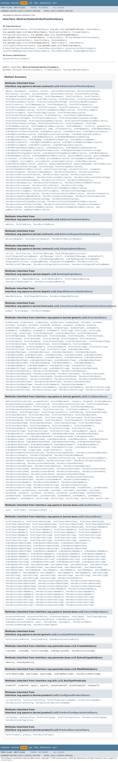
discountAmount (40, 94)
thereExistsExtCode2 (93, 374)
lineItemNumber (74, 126)
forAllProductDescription (71, 113)
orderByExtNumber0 (39, 363)
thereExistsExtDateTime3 (76, 382)
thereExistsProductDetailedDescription (62, 193)
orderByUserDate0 (56, 439)
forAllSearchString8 (41, 540)
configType (11, 717)
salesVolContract (78, 169)
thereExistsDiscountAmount (19, 177)
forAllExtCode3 (13, 338)
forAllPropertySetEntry (54, 412)
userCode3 (81, 490)
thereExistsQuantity (98, 193)
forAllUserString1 (81, 428)
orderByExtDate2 (53, 357)
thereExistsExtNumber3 (44, 387)
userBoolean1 (84, 487)
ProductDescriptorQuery (50, 48)
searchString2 (30, 575)
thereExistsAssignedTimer (60, 453)
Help (54, 3)
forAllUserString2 (15, 431)
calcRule (33, 91)
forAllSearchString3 (16, 537)
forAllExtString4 (56, 349)
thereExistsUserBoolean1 (69, 463)
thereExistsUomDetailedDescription (74, 207)
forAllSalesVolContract (50, 123)
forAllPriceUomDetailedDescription (56, 110)
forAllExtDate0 (51, 338)
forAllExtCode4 (32, 338)
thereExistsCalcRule (65, 172)
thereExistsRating (15, 463)
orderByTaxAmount (98, 153)
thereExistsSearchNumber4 (79, 591)
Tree (36, 3)
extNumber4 (53, 330)
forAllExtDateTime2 (99, 341)
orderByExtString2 (15, 368)
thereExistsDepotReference (63, 296)
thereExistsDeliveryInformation (22, 174)
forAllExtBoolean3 (15, 336)
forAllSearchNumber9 (16, 535)
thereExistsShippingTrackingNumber (90, 264)
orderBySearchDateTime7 (46, 548)
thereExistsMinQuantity (18, 183)
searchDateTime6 (53, 567)
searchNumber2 (67, 570)
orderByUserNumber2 (87, 444)
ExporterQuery (41, 40)
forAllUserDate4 (93, 420)
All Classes (58, 8)
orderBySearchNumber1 (70, 551)
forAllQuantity (53, 115)
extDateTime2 (45, 328)
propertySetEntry (53, 450)
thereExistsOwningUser (45, 625)
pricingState (42, 161)
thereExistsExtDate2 (16, 379)
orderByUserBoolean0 (63, 434)
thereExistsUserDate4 (42, 474)
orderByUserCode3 (35, 439)
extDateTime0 (12, 328)
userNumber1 (79, 496)
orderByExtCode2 (53, 355)
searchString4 (65, 575)
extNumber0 (92, 328)
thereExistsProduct (43, 735)
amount (8, 91)
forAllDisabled (60, 407)
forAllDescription (46, 99)
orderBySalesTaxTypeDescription (22, 153)
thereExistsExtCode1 (69, 374)
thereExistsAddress (43, 224)
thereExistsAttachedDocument (92, 453)
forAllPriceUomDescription (19, 110)
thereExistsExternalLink (61, 458)
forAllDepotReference (35, 296)
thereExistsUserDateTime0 (70, 474)
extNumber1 (11, 330)
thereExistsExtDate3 (41, 379)
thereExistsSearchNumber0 (52, 589)
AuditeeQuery (93, 29)
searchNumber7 (47, 573)
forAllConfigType (46, 717)
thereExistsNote (35, 460)
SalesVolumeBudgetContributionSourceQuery (26, 51)
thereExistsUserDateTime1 (19, 477)
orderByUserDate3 (14, 442)
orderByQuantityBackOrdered (81, 148)
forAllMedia (97, 409)
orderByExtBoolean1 (15, 352)
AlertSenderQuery (38, 29)
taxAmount (95, 169)
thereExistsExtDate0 (65, 376)
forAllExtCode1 (76, 336)
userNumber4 (27, 498)
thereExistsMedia (14, 460)
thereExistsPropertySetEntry (89, 460)
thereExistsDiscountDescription (54, 177)
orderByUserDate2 (98, 439)
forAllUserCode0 (14, 417)
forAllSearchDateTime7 (17, 527)
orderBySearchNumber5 (68, 554)
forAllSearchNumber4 (89, 529)
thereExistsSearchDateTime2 (85, 581)
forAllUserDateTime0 (16, 423)
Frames (33, 8)
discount (25, 94)
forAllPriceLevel (47, 107)
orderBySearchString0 (93, 556)
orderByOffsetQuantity (56, 139)
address (9, 224)
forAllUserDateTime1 (41, 423)
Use (30, 3)
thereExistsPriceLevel (17, 185)
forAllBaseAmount (54, 96)
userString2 (72, 498)
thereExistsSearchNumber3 (49, 591)
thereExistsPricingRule (46, 191)
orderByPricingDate (15, 145)
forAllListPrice (14, 104)
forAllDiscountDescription (19, 102)
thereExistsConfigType (94, 717)
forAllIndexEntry (14, 521)
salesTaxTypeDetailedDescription (23, 169)
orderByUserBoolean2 (16, 436)
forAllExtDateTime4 (39, 344)
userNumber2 (94, 496)
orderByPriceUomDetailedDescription (82, 142)
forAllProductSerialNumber (61, 700)
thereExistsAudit (38, 510)
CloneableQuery (80, 32)
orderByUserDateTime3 (17, 444)
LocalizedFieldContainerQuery (19, 45)
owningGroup (50, 622)
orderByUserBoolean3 (41, 436)
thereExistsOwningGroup (18, 625)
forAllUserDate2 (53, 420)
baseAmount (20, 91)
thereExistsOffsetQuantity (47, 183)
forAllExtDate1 (69, 338)
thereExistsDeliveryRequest (67, 239)
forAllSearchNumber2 (41, 529)
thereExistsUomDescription (38, 207)
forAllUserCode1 (33, 417)
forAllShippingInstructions (70, 253)
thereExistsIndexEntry (70, 578)
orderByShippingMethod (51, 259)
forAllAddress (23, 224)
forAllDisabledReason (82, 407)
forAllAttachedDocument (18, 407)
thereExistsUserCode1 (42, 469)
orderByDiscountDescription (20, 134)
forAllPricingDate (87, 110)
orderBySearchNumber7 (17, 556)
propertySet (35, 450)
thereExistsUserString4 (46, 487)
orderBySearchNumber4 (42, 554)
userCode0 (43, 490)
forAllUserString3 (37, 431)
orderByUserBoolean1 (87, 434)
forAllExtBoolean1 (65, 333)
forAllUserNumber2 (83, 426)
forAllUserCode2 (53, 417)
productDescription (85, 161)
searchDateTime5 (33, 567)
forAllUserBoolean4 (85, 415)
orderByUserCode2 (14, 439)
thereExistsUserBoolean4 (76, 466)
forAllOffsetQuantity (81, 104)
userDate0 (10, 493)
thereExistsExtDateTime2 (47, 382)
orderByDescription (50, 131)
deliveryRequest (14, 239)
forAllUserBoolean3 (62, 415)
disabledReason (103, 401)
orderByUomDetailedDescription (49, 156)
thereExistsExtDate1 (89, 376)
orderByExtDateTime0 (16, 360)
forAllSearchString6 (89, 537)
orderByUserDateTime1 (63, 442)
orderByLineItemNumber (17, 137)
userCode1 (56, 490)
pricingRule (27, 161)
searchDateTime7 (73, 567)
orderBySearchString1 (17, 559)
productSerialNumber (89, 700)
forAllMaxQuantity (35, 104)
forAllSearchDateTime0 (38, 521)
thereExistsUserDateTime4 (19, 479)
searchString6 (100, 575)
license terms (6, 760)
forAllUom (91, 123)
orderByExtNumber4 (37, 365)
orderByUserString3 (15, 450)
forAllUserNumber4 (37, 428)
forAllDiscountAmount (89, 99)
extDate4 (91, 325)
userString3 (87, 498)
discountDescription (62, 94)
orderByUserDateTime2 (89, 442)
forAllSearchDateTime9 (71, 527)
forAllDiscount (67, 99)
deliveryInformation (88, 91)
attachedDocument (60, 401)
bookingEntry (12, 279)
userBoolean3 (12, 490)
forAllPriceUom (90, 107)
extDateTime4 (77, 328)
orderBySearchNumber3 (17, 554)
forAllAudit (19, 510)
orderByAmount (81, 129)
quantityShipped (82, 164)
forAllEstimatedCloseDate (83, 102)
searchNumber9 (82, 573)
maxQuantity (103, 126)
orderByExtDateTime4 (16, 363)
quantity (42, 164)
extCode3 (21, 325)
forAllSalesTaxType (15, 121)
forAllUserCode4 (93, 417)
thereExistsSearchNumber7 (79, 594)
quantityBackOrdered (60, 164)
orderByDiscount (72, 131)
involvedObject (79, 431)
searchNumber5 (13, 573)
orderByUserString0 (39, 447)
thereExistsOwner (82, 622)
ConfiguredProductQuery (15, 35)
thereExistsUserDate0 (42, 471)
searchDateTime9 (14, 570)
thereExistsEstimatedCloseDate (22, 180)
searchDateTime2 (79, 564)
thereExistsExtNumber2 (17, 387)
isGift (58, 256)
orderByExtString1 (81, 365)
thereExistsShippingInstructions (51, 264)
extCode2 (10, 325)
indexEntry (84, 540)
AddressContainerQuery (15, 29)
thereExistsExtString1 (17, 390)
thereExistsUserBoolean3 (47, 466)
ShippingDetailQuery (85, 51)
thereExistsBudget (41, 311)
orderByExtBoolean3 (62, 352)
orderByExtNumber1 (61, 363)
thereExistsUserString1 (46, 485)
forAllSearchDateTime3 (17, 524)
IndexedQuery (76, 43)
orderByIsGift (95, 256)
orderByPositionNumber (82, 139)
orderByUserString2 (85, 447)
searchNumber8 (65, 573)
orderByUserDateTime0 (38, 442)
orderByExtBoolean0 (78, 349)
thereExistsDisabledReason (68, 455)
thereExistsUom (13, 207)
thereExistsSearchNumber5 (19, 594)
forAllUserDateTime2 (65, 423)
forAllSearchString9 (65, 540)
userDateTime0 (76, 493)
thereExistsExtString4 (98, 390)
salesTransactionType (55, 169)
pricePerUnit (26, 158)
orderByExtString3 (37, 368)
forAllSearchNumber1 (16, 529)
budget (8, 311)
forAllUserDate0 (14, 420)
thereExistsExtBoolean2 (46, 371)
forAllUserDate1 (33, 420)
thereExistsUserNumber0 (48, 479)
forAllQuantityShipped (17, 118)
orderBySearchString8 (93, 562)
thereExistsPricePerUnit (45, 185)
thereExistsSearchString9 (79, 605)
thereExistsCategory (16, 455)
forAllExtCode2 (95, 336)
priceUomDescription (58, 158)
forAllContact (91, 96)
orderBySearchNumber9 (68, 556)
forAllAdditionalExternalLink (68, 404)
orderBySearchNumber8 (42, 556)
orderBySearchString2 (42, 559)
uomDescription (13, 209)
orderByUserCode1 (84, 436)
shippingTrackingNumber (62, 261)
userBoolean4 (29, 490)
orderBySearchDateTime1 (46, 543)
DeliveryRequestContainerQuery (82, 37)
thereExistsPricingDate (18, 191)
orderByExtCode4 (93, 355)
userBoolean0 (68, 487)
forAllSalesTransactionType (20, 123)
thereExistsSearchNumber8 (19, 597)
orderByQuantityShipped (18, 150)
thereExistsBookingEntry (18, 282)
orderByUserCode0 (63, 436)
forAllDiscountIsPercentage (52, 102)
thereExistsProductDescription (22, 193)
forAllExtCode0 (57, 336)
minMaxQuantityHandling (18, 129)
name (50, 129)
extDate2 (68, 325)
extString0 (67, 330)
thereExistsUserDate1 (68, 471)
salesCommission (102, 164)
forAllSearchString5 (65, 537)
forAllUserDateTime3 (89, 423)
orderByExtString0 (59, 365)
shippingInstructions (17, 261)
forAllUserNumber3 (15, 428)
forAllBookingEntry (51, 279)
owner (38, 622)
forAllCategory (41, 407)
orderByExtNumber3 (15, 365)
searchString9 (47, 578)
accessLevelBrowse (15, 616)
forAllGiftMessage (43, 253)
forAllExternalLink (53, 409)
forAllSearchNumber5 (16, 532)
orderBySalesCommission (46, 150)
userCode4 (94, 490)
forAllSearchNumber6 (41, 532)
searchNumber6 (30, 573)
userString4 (102, 498)
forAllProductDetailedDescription (24, 115)
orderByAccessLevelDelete (70, 619)
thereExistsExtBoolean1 (18, 371)
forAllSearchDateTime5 (71, 524)
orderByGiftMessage (75, 256)
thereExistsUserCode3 (93, 469)
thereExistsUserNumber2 (18, 482)
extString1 (81, 330)
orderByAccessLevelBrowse (40, 619)
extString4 (25, 333)
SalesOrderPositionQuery (16, 58)
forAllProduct (13, 735)
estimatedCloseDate (15, 96)
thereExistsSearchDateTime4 (53, 583)
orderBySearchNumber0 (44, 551)
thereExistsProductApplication (78, 191)
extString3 (11, 333)
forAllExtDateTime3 (15, 344)
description (11, 94)
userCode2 (68, 490)
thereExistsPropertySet (58, 460)
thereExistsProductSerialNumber (53, 703)
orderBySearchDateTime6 (18, 548)
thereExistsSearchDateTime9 (20, 589)
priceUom (40, 158)
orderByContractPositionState (21, 131)
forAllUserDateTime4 (16, 426)
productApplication (62, 161)
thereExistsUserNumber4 (74, 482)
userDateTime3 (30, 496)
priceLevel (11, 158)
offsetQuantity (63, 129)
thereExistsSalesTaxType (65, 199)
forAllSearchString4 (41, 537)
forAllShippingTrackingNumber (21, 256)
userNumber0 (64, 496)
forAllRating (76, 412)
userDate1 (23, 493)
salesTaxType (46, 166)
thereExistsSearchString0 (79, 597)
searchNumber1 (50, 570)
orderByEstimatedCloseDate (86, 134)
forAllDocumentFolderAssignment (22, 409)
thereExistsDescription (55, 174)
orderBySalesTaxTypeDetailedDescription (65, 153)
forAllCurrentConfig (34, 700)
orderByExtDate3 (73, 357)
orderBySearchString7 (68, 562)
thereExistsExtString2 (44, 390)
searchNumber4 (102, 570)
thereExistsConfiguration (19, 720)
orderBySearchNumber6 (93, 554)
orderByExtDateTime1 (41, 360)
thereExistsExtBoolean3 (74, 371)
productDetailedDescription (20, 164)
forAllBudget (22, 311)
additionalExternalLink (18, 401)
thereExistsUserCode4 (17, 471)
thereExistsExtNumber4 (71, 387)
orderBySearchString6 (42, 562)
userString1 (57, 498)
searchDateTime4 (14, 567)
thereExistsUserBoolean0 (40, 463)
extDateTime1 (29, 328)
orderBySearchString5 (17, 562)
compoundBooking (30, 279)
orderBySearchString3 (68, 559)
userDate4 (61, 493)
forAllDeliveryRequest (37, 239)
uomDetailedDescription (36, 209)
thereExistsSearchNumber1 (82, 589)
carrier (9, 253)
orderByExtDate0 (14, 357)
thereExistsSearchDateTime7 (53, 586)
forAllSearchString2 (89, 535)
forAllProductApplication (41, 113)
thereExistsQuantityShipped (58, 196)
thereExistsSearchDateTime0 (20, 581)
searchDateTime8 (93, 567)
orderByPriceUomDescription (45, 142)
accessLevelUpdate (59, 616)
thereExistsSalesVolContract (59, 204)
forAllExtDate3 (13, 341)
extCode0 (85, 322)
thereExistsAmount (15, 172)
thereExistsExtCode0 (44, 374)
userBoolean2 (101, 487)
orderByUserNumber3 (15, 447)
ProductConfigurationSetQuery (19, 48)
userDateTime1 (94, 493)
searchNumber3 (85, 570)
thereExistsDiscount (81, 174)
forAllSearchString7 (16, 540)
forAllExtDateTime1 (76, 341)
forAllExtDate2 (88, 338)
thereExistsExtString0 (98, 387)
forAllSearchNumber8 (89, 532)
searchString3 (47, 575)
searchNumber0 (32, 570)
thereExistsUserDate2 (93, 471)
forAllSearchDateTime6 (98, 524)
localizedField (39, 639)
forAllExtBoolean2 (87, 333)
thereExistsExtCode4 (41, 376)
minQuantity (39, 129)
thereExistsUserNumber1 (76, 479)
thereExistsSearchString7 (19, 605)
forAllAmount (36, 96)
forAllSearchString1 (65, 535)
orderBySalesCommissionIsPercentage (81, 150)
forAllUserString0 (59, 428)
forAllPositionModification (20, 107)
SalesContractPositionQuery (80, 48)
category (76, 401)
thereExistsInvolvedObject (91, 458)
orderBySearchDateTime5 (74, 546)
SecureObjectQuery (61, 51)
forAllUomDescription (17, 126)
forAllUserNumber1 (61, 426)
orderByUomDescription (17, 156)
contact (44, 91)
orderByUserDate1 (77, 439)
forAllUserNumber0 (39, 426)
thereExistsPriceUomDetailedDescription (65, 188)
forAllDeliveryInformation (19, 99)
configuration (26, 717)
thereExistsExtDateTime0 (91, 379)
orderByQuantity (54, 148)
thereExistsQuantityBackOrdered (22, 196)
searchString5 (82, 575)
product (27, 735)
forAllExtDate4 (32, 341)
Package (15, 3)
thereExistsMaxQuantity (79, 180)
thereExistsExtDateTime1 (18, 382)
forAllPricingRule (15, 113)
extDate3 (79, 325)
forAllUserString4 (59, 431)
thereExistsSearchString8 (49, 605)
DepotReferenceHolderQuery (17, 40)
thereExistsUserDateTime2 (49, 477)
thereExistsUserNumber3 (46, 482)
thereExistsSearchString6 (79, 602)
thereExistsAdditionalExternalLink (24, 453)
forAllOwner (77, 616)
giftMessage (46, 256)
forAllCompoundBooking (77, 279)
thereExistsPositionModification (83, 183)
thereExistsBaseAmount (39, 172)
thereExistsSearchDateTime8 (85, 586)
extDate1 (56, 325)
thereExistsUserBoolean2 (18, 466)
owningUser (64, 622)
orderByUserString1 (62, 447)
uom (97, 207)
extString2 (95, 330)
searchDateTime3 (98, 564)
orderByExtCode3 (73, 355)
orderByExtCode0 (14, 355)
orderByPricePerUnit (16, 142)
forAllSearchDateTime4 (44, 524)
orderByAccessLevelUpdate (19, 622)
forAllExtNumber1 (82, 344)
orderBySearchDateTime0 (18, 543)
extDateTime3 (61, 328)
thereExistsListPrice (53, 180)
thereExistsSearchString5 (49, 602)
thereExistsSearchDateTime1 (53, 581)
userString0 (42, 498)
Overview (5, 3)
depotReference (13, 296)
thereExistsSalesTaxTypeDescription (25, 201)
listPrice (89, 126)
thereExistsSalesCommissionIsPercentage (27, 199)
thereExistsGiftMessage (18, 264)
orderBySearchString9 (17, 564)
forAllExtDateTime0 (53, 341)
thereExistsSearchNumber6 (49, 594)
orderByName (35, 139)
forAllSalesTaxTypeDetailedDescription (86, 121)
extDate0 (44, 325)
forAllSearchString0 (41, 535)
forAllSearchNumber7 (65, 532)
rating (68, 450)
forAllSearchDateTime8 (44, 527)
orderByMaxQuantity (42, 137)
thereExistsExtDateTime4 (18, 384)
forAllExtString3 (35, 349)
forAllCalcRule (74, 96)
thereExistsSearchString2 (49, 600)
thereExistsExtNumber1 (73, 384)
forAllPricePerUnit (69, 107)
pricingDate (11, 161)
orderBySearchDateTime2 (74, 543)
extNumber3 (39, 330)
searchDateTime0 (39, 564)
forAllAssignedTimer (98, 404)
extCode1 (97, 322)
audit (8, 510)
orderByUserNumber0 (41, 444)
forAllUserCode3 (73, 417)
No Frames (43, 8)
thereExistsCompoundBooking (49, 282)
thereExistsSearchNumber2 (19, 591)
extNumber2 (25, 330)
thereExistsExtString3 (71, 390)
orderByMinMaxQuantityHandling (72, 137)
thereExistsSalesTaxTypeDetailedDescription (71, 201)
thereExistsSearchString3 (79, 600)
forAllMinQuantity (57, 104)
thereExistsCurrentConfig (19, 703)
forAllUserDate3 (73, 420)
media (93, 431)
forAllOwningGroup (96, 616)
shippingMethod (39, 261)
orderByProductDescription (67, 145)
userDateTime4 (47, 496)
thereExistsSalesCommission (90, 196)
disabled (87, 401)
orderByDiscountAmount (95, 131)
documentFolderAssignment (19, 404)
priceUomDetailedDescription (87, 158)
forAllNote (11, 412)
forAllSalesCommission (44, 118)
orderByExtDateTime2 (65, 360)
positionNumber (102, 156)
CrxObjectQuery (55, 37)
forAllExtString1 (98, 347)
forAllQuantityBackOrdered (77, 115)
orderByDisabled (14, 434)
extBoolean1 (27, 322)
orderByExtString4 (59, 368)
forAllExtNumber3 (35, 347)
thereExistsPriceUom (72, 185)
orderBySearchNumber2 (96, 551)
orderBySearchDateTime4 (46, 546)
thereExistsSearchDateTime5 (85, 583)
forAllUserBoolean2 (39, 415)
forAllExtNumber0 (61, 344)
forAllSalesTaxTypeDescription (45, 121)
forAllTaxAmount (74, 123)
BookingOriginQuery (59, 32)
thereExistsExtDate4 (65, 379)
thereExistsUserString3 (18, 487)
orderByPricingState (40, 145)
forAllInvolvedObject (77, 409)
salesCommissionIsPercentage (21, 166)
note (100, 431)
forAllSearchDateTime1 (65, 521)
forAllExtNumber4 (56, 347)
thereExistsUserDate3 (17, 474)
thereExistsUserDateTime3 (79, 477)
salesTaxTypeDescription (68, 166)
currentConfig (13, 700)
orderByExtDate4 (93, 357)
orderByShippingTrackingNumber (82, 259)
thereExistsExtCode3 (16, 376)
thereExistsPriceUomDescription (22, 188)
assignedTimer (40, 401)
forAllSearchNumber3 (65, 529)
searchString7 (13, 578)
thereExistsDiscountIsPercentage (92, 177)
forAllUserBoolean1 (15, 415)
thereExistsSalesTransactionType (23, 204)
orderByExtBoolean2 (39, 352)
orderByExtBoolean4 (85, 352)
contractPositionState (63, 91)
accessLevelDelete (37, 616)
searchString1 (13, 575)
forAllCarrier (23, 253)
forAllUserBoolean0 (96, 412)
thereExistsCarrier (87, 261)
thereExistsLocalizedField (63, 639)
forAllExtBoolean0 (43, 333)
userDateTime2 (13, 496)
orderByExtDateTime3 (89, 360)
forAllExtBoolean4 (37, 336)
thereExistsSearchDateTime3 (20, 583)
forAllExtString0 (77, 347)
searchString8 (30, 578)
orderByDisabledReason (37, 434)
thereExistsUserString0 (18, 485)
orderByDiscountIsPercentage (53, 134)
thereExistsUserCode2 (68, 469)
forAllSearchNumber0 (97, 527)
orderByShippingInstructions (21, 259)
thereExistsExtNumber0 (46, 384)
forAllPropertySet (29, 412)
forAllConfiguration (69, 717)
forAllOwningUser (14, 619)
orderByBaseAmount (101, 129)
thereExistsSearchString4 (19, 602)
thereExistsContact (88, 172)
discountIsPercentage (86, 94)
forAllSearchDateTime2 (92, 521)
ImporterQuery (59, 43)
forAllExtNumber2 (14, 347)
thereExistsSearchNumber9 (49, 597)
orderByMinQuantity (15, 139)
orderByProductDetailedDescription (24, 148)
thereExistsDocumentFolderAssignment (25, 458)
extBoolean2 (42, 322)
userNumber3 (11, 498)
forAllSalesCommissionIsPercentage (78, 118)
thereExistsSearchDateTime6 (20, 586)
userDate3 (49, 493)
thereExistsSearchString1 (19, 600)
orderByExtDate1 (33, 357)
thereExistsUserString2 (74, 485)
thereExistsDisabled (41, 455)
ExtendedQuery (59, 40)
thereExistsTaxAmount (89, 204)
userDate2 (36, 493)
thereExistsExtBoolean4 (18, 374)
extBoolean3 (57, 322)
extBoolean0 (11, 322)
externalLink (42, 404)
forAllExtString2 (14, 349)
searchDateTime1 (59, 564)
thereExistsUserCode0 (17, 469)
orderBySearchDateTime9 (18, 551)
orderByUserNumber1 (64, 444)
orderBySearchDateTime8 (74, 548)
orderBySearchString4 (93, 559)
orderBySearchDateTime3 (18, 546)
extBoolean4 (72, 322)
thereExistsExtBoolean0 (84, 368)
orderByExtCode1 (33, 355)
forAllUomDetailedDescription (47, 126)
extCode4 (33, 325)
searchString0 (100, 573)
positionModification (79, 156)
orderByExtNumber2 (83, 363)
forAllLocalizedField (17, 639)
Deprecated (45, 3)
